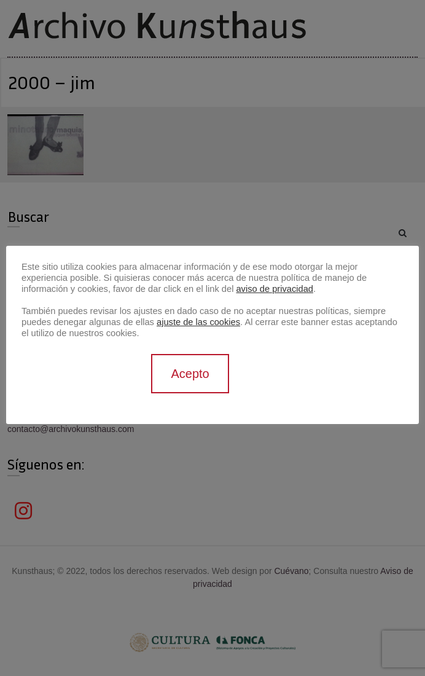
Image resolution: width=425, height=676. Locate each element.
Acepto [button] (190, 373)
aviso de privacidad (274, 289)
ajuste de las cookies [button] (198, 322)
